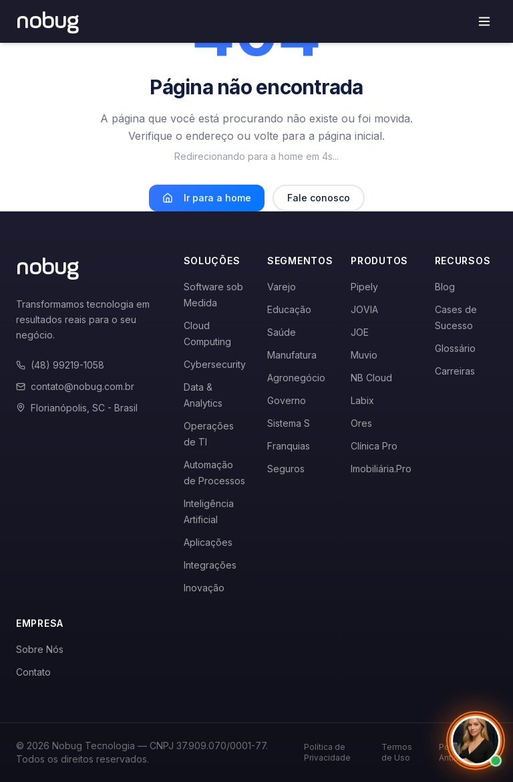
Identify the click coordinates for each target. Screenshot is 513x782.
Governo (286, 400)
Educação (289, 309)
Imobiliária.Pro (381, 468)
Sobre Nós (39, 649)
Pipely (364, 286)
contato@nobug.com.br (75, 386)
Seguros (286, 468)
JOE (360, 332)
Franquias (288, 446)
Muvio (364, 355)
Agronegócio (296, 377)
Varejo (281, 286)
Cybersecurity (215, 364)
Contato (33, 672)
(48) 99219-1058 (60, 365)
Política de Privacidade (327, 752)
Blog (445, 286)
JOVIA (364, 309)
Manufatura (292, 355)
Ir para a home (206, 197)
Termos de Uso (396, 752)
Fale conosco (318, 197)
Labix (362, 400)
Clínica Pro (374, 446)
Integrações (210, 565)
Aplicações (208, 542)
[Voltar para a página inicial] (47, 21)
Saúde (281, 332)
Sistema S (288, 423)
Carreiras (455, 371)
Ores (361, 423)
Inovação (204, 587)
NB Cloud (371, 377)
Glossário (455, 348)
